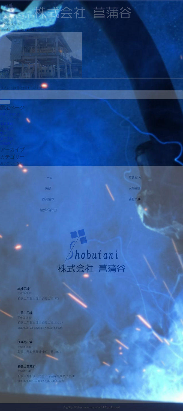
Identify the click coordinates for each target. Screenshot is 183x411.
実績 (3, 134)
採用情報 (6, 139)
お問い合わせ (10, 114)
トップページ (10, 119)
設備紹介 (6, 143)
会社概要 (6, 129)
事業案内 (6, 124)
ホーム (48, 177)
